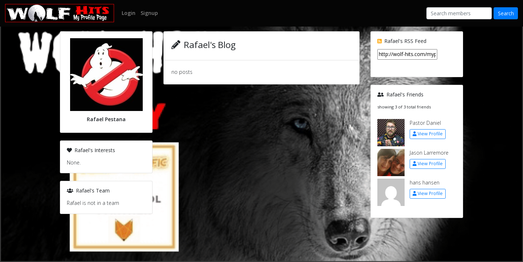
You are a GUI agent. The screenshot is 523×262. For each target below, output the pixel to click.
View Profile (428, 134)
